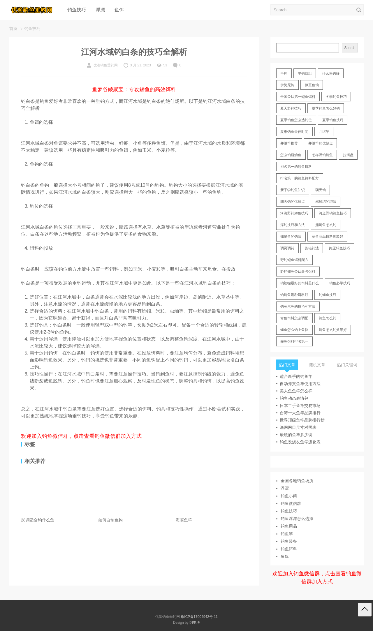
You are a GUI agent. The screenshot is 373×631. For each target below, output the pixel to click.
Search (349, 48)
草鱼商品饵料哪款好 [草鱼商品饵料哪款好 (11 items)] (327, 237)
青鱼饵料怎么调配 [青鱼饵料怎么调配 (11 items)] (294, 318)
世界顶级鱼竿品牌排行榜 (302, 420)
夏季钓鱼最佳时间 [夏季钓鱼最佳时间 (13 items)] (294, 132)
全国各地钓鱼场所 (297, 480)
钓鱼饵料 (289, 549)
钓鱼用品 (289, 526)
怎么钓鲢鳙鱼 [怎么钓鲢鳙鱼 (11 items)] (290, 155)
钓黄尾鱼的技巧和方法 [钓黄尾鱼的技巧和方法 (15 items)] (297, 306)
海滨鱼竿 (184, 520)
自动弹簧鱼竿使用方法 (300, 383)
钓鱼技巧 (76, 9)
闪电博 (194, 623)
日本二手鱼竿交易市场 (300, 405)
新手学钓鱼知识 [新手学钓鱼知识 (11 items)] (292, 190)
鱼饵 (119, 9)
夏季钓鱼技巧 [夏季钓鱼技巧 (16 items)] (332, 120)
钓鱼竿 (287, 533)
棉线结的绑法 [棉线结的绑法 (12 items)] (325, 202)
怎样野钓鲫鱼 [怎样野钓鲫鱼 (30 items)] (322, 155)
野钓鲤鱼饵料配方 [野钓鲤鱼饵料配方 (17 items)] (294, 260)
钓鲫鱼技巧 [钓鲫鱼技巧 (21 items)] (327, 295)
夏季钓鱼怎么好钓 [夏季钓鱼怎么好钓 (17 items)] (326, 108)
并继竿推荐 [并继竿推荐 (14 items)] (289, 143)
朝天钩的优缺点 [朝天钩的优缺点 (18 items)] (292, 202)
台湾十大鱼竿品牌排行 (300, 412)
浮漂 (100, 9)
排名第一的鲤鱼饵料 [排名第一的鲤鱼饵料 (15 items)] (296, 167)
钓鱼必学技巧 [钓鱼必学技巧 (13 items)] (339, 283)
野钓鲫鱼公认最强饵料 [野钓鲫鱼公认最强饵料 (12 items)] (297, 271)
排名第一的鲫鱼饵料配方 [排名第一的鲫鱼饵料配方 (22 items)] (299, 178)
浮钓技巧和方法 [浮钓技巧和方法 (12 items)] (292, 225)
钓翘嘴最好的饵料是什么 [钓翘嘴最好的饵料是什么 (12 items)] (299, 283)
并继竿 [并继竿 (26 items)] (324, 132)
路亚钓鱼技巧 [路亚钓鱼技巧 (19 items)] (339, 248)
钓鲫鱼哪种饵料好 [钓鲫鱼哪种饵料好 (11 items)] (294, 295)
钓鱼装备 (289, 541)
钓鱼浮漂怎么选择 (297, 518)
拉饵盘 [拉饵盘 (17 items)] (348, 155)
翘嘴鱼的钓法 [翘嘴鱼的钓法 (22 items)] (290, 237)
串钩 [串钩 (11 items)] (283, 73)
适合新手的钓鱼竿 (296, 376)
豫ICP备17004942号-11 (199, 617)
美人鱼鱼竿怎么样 (296, 391)
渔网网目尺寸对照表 (298, 427)
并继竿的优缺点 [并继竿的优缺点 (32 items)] (320, 143)
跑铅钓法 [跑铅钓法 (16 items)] (312, 248)
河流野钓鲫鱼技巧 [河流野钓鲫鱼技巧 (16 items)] (294, 213)
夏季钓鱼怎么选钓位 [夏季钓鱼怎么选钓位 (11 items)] (296, 120)
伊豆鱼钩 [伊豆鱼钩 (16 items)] (312, 85)
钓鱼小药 (289, 495)
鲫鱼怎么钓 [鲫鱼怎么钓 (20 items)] (327, 318)
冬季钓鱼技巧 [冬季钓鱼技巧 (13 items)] (336, 97)
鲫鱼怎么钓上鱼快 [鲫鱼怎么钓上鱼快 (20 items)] (294, 330)
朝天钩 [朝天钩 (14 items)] (320, 190)
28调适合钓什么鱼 (37, 520)
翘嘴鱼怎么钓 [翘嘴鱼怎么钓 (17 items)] (325, 225)
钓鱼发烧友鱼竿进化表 (300, 442)
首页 (13, 28)
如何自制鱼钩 (110, 520)
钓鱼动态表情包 (294, 398)
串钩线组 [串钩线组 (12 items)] (305, 73)
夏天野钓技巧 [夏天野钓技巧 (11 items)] (290, 108)
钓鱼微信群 (291, 503)
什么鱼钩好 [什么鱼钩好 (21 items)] (330, 73)
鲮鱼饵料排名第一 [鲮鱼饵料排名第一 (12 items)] (294, 341)
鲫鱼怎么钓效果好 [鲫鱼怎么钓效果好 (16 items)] (333, 330)
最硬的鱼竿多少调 (296, 434)
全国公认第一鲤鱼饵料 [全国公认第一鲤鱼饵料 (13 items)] (297, 97)
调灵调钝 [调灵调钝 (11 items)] (287, 248)
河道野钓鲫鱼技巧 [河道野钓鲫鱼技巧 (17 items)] (333, 213)
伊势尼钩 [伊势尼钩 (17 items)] (287, 85)
